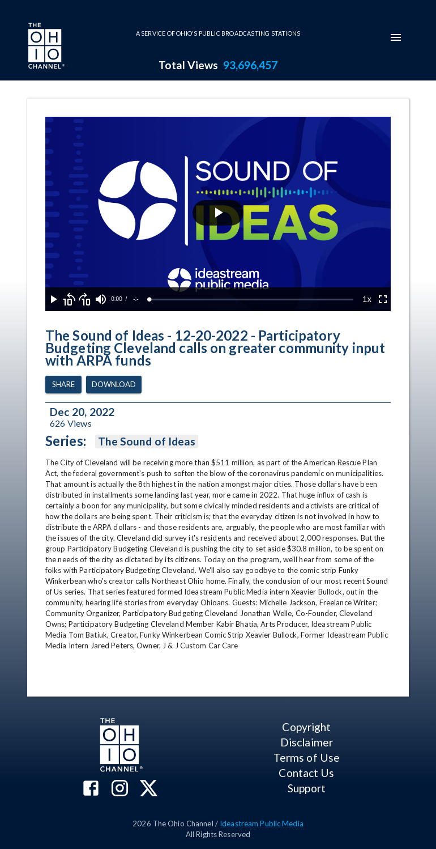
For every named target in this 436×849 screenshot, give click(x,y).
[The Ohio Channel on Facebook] (91, 789)
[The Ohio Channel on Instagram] (120, 789)
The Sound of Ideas (146, 441)
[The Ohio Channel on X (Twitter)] (149, 789)
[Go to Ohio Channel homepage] (45, 47)
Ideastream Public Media (262, 823)
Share (63, 384)
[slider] (251, 299)
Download (114, 384)
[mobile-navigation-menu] (395, 37)
